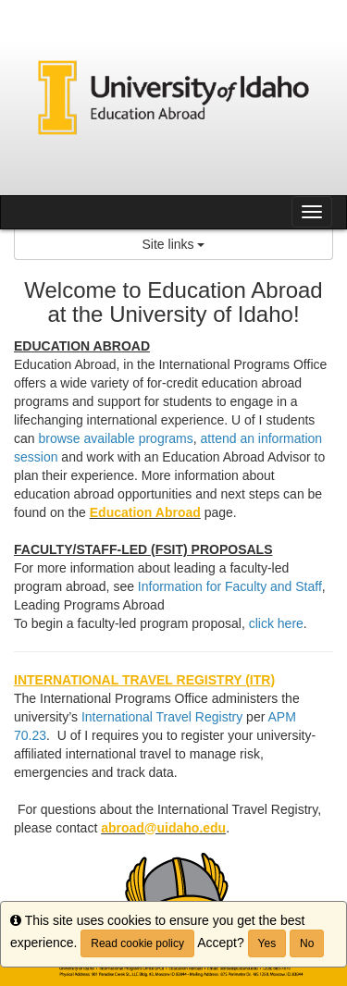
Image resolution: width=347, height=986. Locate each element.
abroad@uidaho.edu (163, 827)
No (307, 943)
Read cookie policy (137, 943)
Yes (267, 943)
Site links (174, 244)
